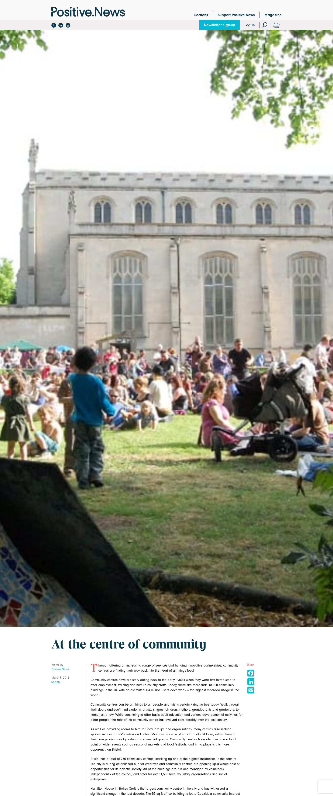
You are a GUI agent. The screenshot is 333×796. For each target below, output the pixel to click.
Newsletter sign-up (219, 25)
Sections (201, 15)
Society (55, 682)
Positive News (60, 669)
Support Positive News (236, 15)
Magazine (273, 15)
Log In (249, 25)
